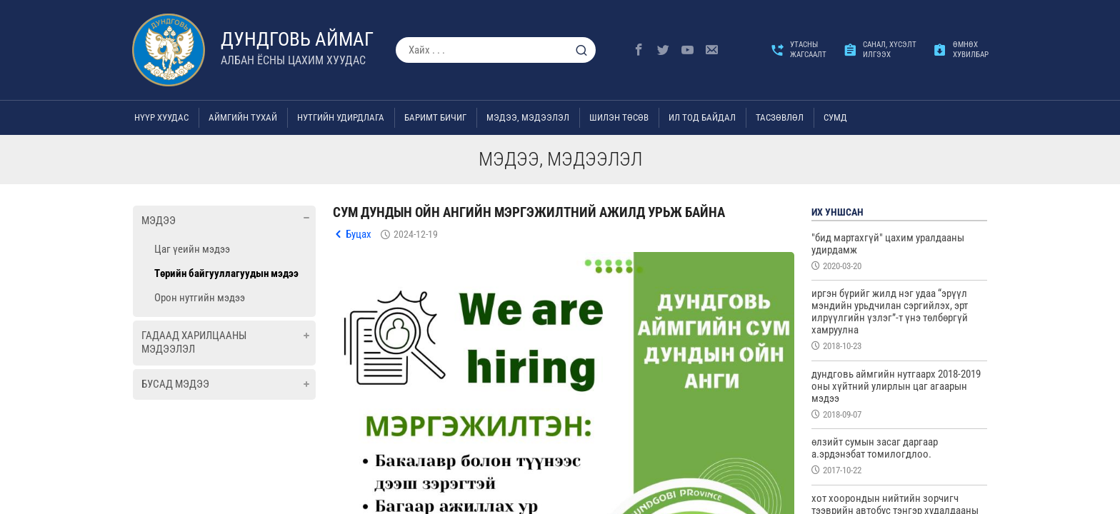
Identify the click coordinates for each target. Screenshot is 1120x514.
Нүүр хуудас (161, 117)
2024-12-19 (416, 234)
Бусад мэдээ (175, 384)
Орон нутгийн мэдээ (199, 297)
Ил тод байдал (702, 117)
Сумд (835, 117)
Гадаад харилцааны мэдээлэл (193, 342)
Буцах (358, 234)
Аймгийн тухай (243, 117)
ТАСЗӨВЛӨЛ (780, 117)
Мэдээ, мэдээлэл (527, 117)
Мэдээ (158, 220)
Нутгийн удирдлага (340, 117)
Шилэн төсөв (619, 117)
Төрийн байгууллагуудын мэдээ (226, 273)
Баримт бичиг (435, 117)
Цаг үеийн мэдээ (192, 249)
